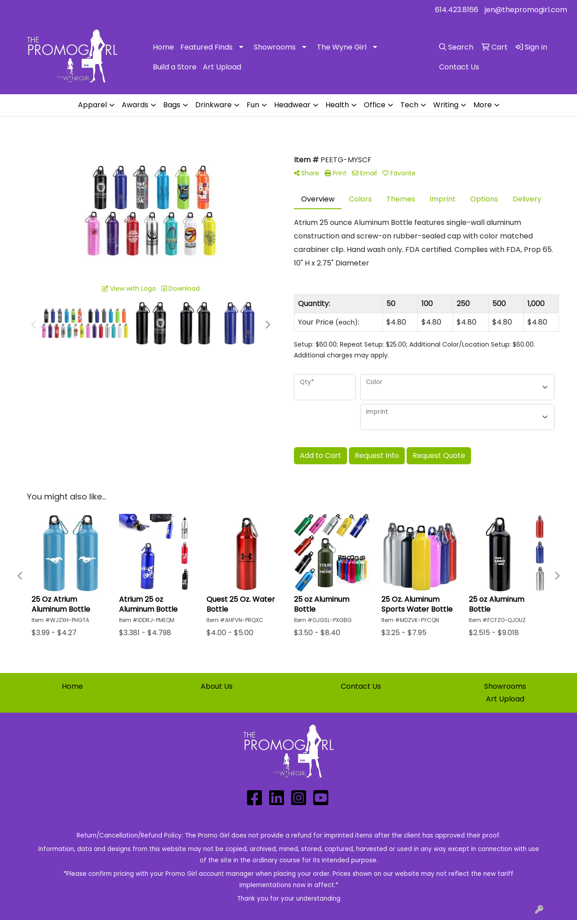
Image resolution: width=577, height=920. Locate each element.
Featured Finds (206, 47)
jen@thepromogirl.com (526, 10)
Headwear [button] (292, 105)
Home (163, 47)
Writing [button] (445, 105)
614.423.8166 (456, 10)
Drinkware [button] (213, 105)
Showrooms (275, 47)
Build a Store (175, 67)
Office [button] (374, 105)
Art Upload (222, 67)
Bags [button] (171, 105)
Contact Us (361, 686)
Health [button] (337, 105)
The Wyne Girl (341, 47)
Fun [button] (253, 105)
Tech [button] (409, 105)
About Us (217, 686)
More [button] (482, 105)
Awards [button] (135, 105)
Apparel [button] (92, 105)
